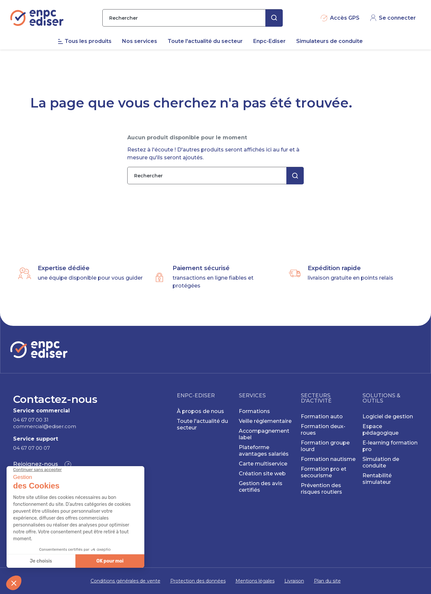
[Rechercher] (192, 32)
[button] (42, 464)
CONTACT (398, 7)
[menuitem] (90, 55)
